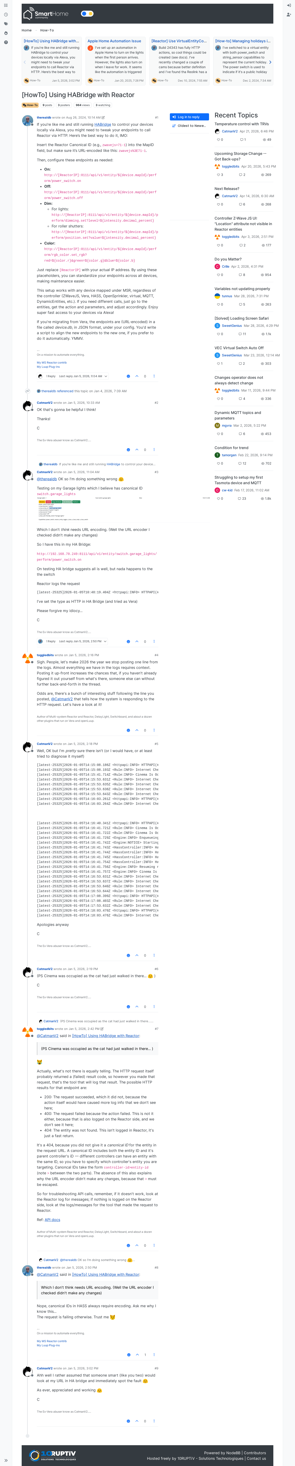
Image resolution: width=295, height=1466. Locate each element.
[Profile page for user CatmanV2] (27, 405)
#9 (156, 1368)
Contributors (255, 1453)
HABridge (102, 124)
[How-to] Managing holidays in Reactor (249, 41)
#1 (156, 117)
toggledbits (45, 655)
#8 (156, 1267)
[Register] (289, 14)
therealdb (44, 117)
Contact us (256, 1458)
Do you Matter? (228, 259)
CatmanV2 (45, 402)
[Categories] (6, 5)
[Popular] (6, 33)
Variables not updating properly (242, 288)
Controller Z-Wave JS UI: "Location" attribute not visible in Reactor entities (243, 224)
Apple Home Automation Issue (114, 41)
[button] (6, 1460)
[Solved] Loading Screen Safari (242, 318)
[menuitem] (289, 5)
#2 (156, 402)
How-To (35, 80)
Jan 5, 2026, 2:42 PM (84, 1029)
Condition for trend (231, 447)
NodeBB (233, 1453)
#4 (156, 655)
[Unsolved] (6, 42)
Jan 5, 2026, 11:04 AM (84, 472)
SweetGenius (232, 325)
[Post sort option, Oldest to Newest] (189, 125)
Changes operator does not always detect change (239, 380)
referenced (65, 391)
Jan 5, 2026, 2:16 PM (84, 655)
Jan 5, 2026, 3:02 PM (83, 1368)
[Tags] (6, 24)
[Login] (289, 5)
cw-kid (227, 490)
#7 (156, 1029)
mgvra (227, 425)
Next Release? (227, 188)
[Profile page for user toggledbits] (27, 658)
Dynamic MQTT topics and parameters (238, 415)
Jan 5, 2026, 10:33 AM (84, 402)
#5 (156, 744)
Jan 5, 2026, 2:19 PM (83, 969)
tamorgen (229, 455)
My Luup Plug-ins (48, 366)
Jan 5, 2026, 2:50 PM (81, 1267)
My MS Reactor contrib (52, 362)
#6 (156, 969)
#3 (156, 472)
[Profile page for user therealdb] (27, 120)
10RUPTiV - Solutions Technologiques (210, 1458)
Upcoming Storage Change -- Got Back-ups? (240, 156)
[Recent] (6, 14)
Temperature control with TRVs (242, 124)
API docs (52, 1219)
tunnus (227, 296)
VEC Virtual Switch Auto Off (239, 348)
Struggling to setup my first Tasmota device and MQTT (239, 480)
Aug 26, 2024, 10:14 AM (83, 117)
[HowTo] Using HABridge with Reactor (57, 41)
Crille (225, 266)
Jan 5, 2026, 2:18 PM (83, 744)
